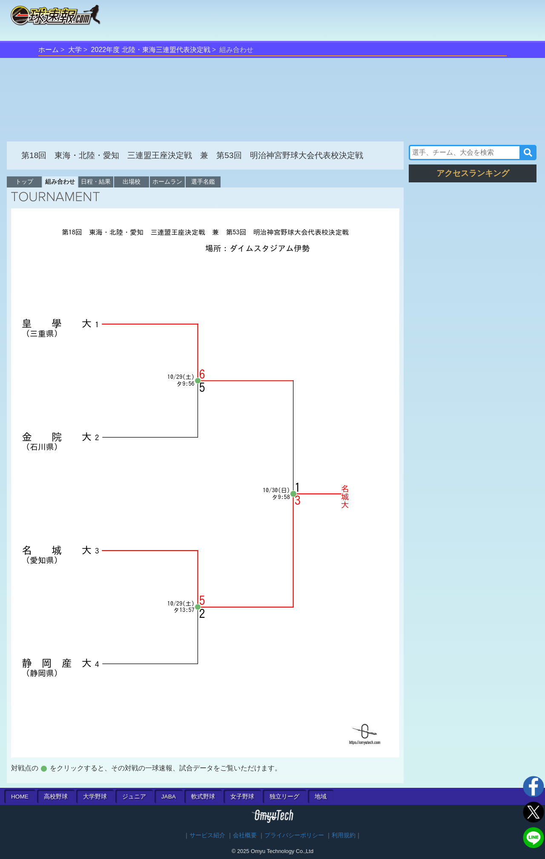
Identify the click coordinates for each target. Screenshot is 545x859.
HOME (20, 796)
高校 (56, 796)
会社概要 (245, 835)
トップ (24, 181)
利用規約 (344, 835)
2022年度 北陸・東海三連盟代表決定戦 (150, 49)
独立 (284, 796)
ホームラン (167, 181)
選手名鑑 (203, 181)
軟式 (203, 796)
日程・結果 (96, 181)
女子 (242, 796)
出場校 (132, 181)
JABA (168, 796)
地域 (321, 796)
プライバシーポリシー (294, 835)
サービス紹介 (207, 835)
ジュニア (134, 796)
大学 (75, 49)
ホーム (48, 49)
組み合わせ (60, 181)
